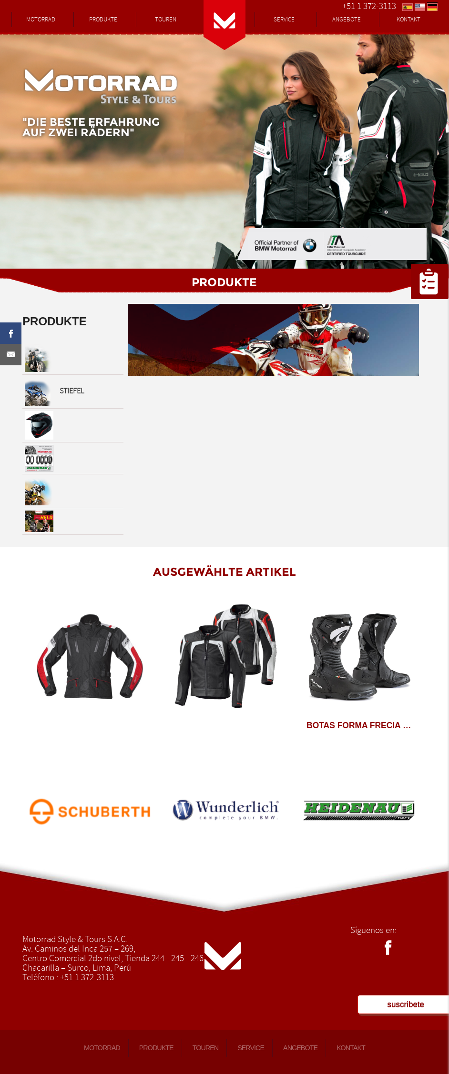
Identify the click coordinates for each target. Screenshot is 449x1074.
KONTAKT (408, 19)
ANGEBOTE (346, 19)
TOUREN (165, 19)
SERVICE (284, 19)
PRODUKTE (103, 19)
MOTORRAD (40, 19)
